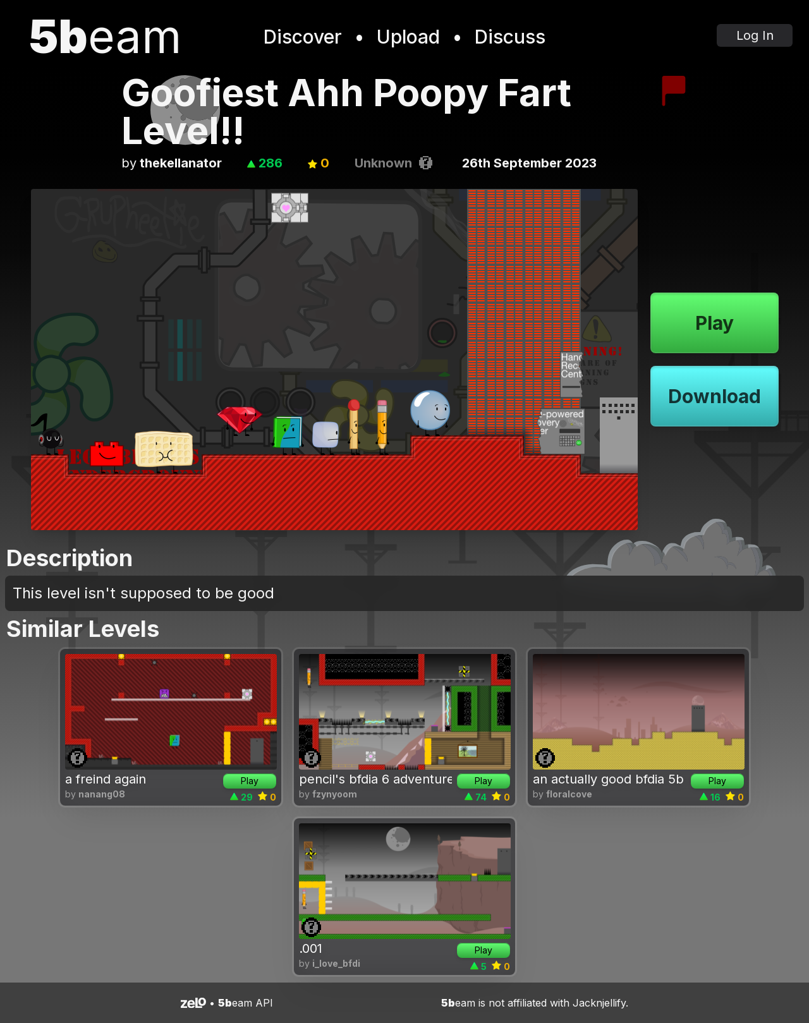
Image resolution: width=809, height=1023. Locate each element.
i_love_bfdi (336, 963)
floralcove (569, 794)
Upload (408, 36)
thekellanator (181, 163)
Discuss (510, 36)
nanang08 (101, 794)
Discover (303, 36)
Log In (755, 35)
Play (714, 323)
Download (714, 396)
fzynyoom (334, 794)
